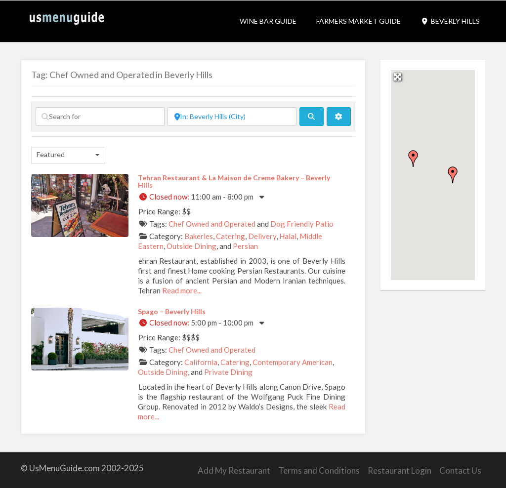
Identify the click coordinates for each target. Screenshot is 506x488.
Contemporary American (293, 362)
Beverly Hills (450, 21)
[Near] (232, 116)
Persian (245, 246)
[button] (413, 158)
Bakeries (198, 236)
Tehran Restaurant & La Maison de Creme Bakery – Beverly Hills (234, 181)
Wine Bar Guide (268, 21)
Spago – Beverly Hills (172, 311)
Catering (230, 236)
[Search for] (100, 116)
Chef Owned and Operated (212, 223)
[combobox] (68, 155)
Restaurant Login (399, 470)
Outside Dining (191, 246)
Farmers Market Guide (358, 21)
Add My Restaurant (234, 470)
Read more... (182, 290)
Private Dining (228, 371)
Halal (287, 236)
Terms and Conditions (319, 470)
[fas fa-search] (311, 116)
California (200, 362)
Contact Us (460, 470)
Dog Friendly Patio (302, 223)
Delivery (262, 236)
